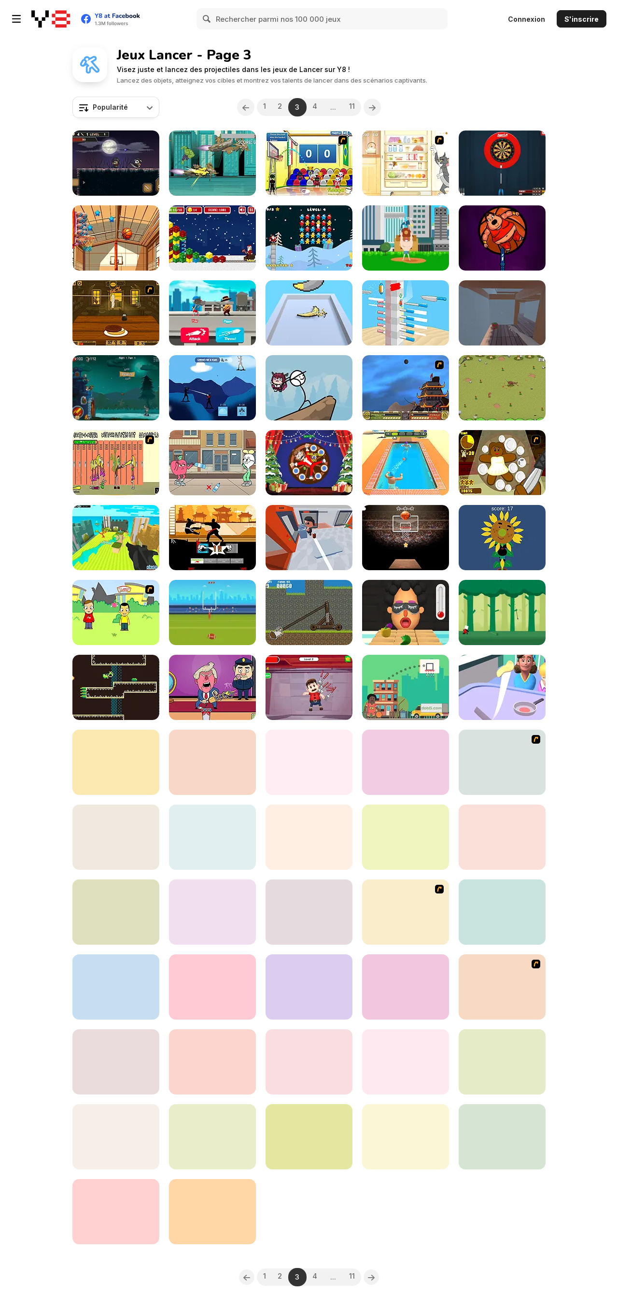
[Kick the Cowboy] (212, 987)
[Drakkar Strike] (309, 762)
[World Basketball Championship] (309, 163)
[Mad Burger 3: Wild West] (115, 312)
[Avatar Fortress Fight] (405, 387)
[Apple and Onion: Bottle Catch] (212, 462)
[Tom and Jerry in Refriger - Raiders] (405, 163)
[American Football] (212, 612)
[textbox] (116, 107)
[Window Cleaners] (115, 762)
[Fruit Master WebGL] (502, 837)
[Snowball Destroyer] (115, 987)
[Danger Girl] (502, 987)
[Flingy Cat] (502, 912)
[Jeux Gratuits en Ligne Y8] (50, 19)
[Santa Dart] (309, 462)
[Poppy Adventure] (115, 1211)
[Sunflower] (502, 537)
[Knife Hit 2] (502, 238)
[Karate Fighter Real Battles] (212, 537)
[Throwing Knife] (405, 312)
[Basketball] (115, 238)
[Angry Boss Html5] (309, 987)
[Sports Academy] (502, 762)
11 (356, 107)
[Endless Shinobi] (212, 387)
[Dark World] (115, 163)
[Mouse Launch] (502, 1136)
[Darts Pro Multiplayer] (502, 163)
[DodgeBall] (405, 462)
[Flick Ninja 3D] (212, 837)
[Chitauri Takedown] (212, 163)
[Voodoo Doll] (115, 837)
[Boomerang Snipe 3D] (309, 312)
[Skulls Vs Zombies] (115, 1061)
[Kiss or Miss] (115, 612)
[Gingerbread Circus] (502, 462)
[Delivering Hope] (309, 387)
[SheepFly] (309, 612)
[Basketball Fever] (405, 537)
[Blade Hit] (115, 1136)
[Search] (207, 18)
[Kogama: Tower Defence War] (115, 537)
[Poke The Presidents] (212, 687)
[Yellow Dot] (115, 912)
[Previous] (241, 107)
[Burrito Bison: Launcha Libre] (405, 1136)
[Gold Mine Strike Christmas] (212, 238)
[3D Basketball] (405, 762)
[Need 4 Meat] (502, 387)
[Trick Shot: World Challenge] (309, 912)
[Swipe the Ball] (405, 1061)
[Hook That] (212, 912)
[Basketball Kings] (405, 687)
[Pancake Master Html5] (502, 687)
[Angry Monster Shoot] (309, 1061)
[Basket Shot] (212, 1136)
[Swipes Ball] (212, 1211)
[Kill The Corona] (405, 837)
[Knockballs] (212, 762)
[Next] (377, 107)
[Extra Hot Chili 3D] (405, 612)
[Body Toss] (405, 238)
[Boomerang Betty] (115, 687)
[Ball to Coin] (405, 987)
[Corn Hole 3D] (212, 1061)
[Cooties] (115, 462)
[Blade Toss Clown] (309, 837)
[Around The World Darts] (502, 1061)
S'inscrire (581, 19)
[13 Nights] (115, 387)
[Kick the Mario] (309, 687)
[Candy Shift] (502, 312)
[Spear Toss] (502, 612)
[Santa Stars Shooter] (309, 238)
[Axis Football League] (405, 912)
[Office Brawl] (309, 537)
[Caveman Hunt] (309, 1136)
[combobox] (115, 107)
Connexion (526, 19)
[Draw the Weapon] (212, 312)
